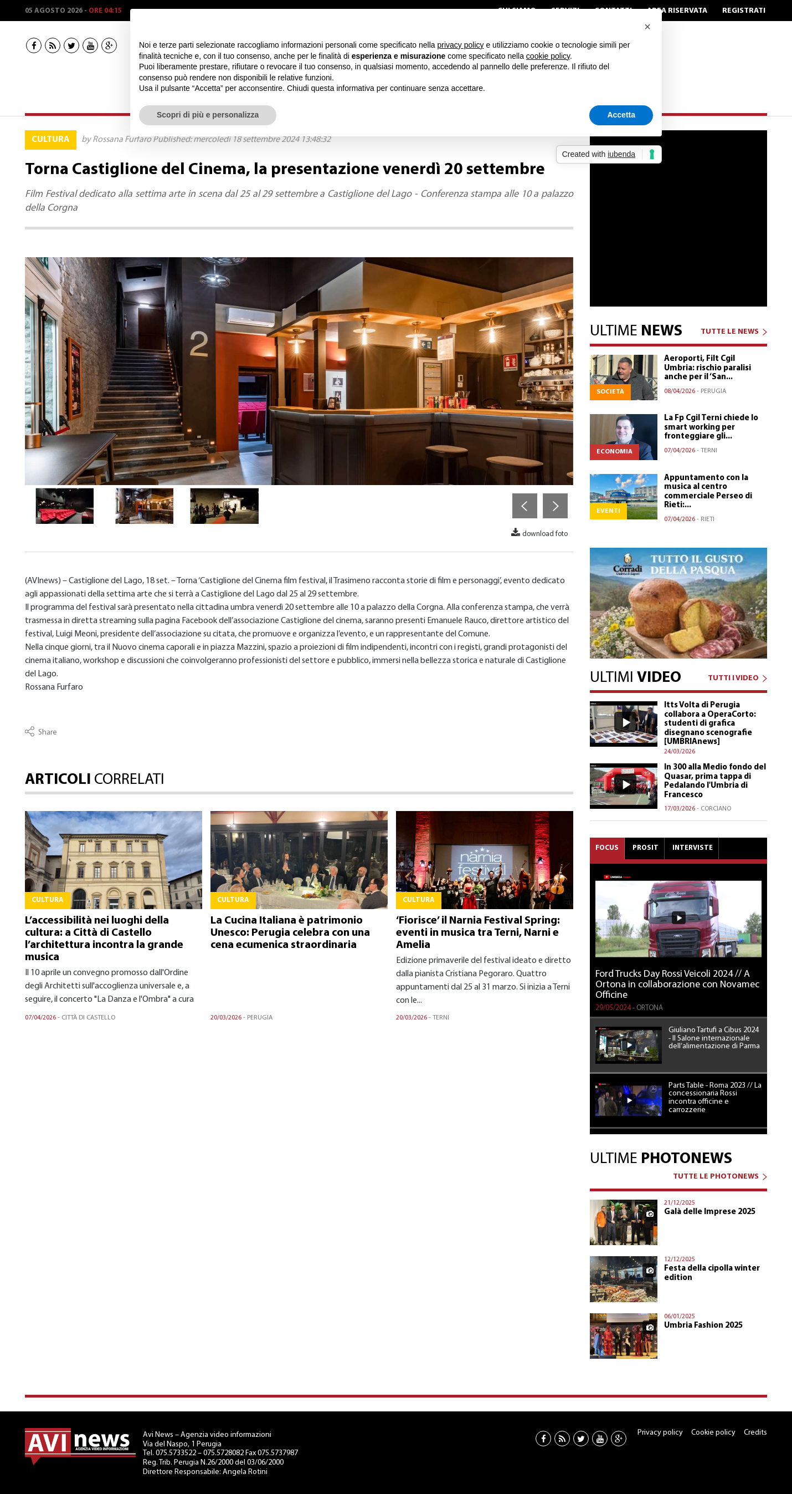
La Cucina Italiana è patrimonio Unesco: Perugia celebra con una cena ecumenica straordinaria (290, 933)
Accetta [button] (621, 114)
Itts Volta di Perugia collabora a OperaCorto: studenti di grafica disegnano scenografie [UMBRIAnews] (710, 723)
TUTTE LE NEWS (730, 332)
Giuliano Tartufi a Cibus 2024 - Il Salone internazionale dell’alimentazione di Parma (714, 1039)
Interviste (692, 847)
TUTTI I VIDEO (733, 678)
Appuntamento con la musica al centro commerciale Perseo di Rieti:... (708, 492)
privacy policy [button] (461, 44)
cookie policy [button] (548, 56)
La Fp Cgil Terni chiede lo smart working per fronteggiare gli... (711, 427)
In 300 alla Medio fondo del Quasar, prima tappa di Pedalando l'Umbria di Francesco (715, 781)
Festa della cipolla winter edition (712, 1273)
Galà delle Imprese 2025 (709, 1212)
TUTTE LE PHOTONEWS (716, 1176)
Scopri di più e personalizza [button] (208, 114)
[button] (647, 26)
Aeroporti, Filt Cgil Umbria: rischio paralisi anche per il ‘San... (707, 368)
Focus (607, 847)
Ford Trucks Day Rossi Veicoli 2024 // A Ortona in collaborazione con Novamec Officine (677, 985)
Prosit (645, 847)
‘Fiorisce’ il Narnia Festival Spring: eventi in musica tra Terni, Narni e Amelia (478, 933)
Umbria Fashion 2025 (703, 1326)
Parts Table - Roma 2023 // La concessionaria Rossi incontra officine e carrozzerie (715, 1098)
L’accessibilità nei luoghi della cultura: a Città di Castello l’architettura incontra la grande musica (104, 939)
